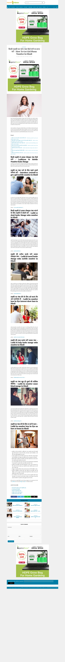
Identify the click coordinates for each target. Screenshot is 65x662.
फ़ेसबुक (21, 481)
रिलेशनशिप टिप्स (18, 504)
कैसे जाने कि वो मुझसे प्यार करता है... (35, 505)
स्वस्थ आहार (40, 7)
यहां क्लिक (13, 481)
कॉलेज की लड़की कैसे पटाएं (16, 490)
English (57, 7)
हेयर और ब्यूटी (25, 7)
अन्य (47, 7)
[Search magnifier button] (42, 2)
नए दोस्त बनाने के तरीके (16, 489)
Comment (10, 527)
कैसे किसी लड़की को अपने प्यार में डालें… (19, 377)
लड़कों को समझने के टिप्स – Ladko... (35, 511)
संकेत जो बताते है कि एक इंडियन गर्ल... (18, 505)
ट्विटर (25, 481)
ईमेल (20, 536)
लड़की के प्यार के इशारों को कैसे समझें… (19, 337)
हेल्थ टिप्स (34, 7)
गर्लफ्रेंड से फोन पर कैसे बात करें (17, 492)
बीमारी (9, 7)
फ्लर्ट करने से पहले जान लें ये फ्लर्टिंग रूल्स (19, 487)
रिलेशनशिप (44, 7)
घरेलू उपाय (17, 7)
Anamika (18, 56)
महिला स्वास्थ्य (21, 7)
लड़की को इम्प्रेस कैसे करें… (17, 293)
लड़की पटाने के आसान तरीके (16, 493)
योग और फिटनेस (13, 7)
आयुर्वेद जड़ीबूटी (30, 7)
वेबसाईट (31, 536)
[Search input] (33, 2)
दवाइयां (37, 7)
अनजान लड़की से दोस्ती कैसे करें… (18, 207)
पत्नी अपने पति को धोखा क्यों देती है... (18, 511)
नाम (9, 536)
